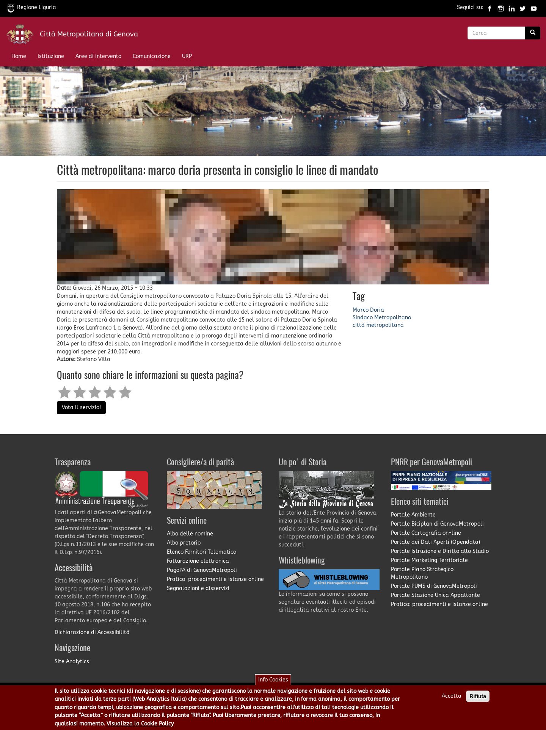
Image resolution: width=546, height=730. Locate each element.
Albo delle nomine (190, 534)
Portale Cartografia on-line (426, 533)
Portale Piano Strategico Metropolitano (422, 573)
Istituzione (51, 56)
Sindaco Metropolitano (382, 317)
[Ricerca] (532, 33)
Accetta (451, 700)
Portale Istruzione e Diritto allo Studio (440, 551)
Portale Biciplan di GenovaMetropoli (437, 524)
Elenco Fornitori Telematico (201, 552)
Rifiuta (477, 701)
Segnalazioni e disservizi (198, 588)
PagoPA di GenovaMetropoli (202, 570)
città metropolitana (378, 325)
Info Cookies (273, 684)
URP (187, 56)
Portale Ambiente (413, 515)
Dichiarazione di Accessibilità (92, 632)
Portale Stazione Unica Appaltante (435, 595)
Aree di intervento (98, 56)
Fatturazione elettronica (198, 561)
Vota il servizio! (81, 407)
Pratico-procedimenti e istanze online (215, 579)
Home (18, 56)
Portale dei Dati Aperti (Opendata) (435, 542)
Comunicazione (152, 56)
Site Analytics (72, 661)
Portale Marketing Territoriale (429, 560)
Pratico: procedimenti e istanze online (439, 604)
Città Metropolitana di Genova (89, 34)
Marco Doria (368, 310)
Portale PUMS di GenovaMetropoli (434, 586)
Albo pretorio (184, 543)
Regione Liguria (32, 7)
